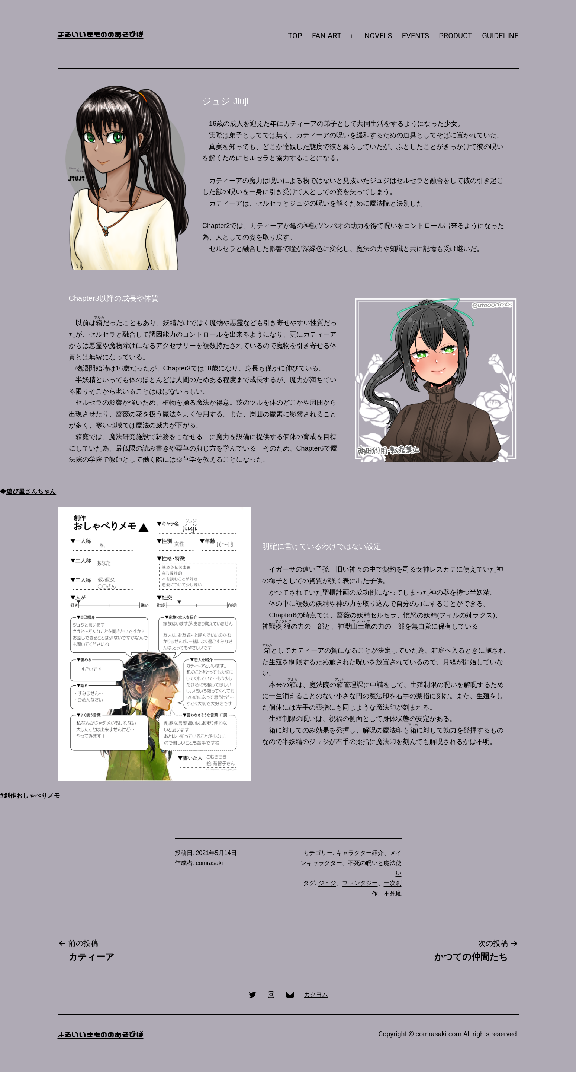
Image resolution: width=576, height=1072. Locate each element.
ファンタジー (360, 883)
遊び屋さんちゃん (31, 491)
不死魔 (393, 893)
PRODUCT (455, 35)
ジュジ (327, 883)
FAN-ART (326, 35)
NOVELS (378, 35)
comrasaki (209, 863)
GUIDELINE (500, 35)
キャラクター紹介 (360, 853)
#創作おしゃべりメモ (30, 795)
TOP (295, 35)
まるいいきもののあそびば (101, 33)
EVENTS (415, 35)
